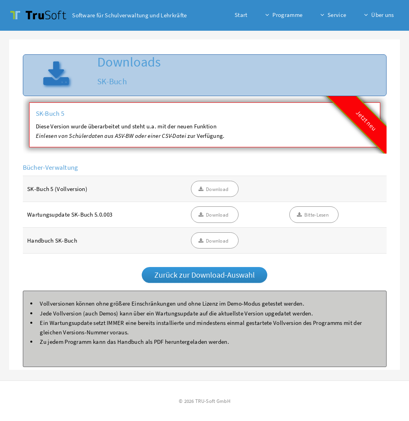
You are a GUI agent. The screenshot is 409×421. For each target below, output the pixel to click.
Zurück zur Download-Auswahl (204, 275)
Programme (287, 15)
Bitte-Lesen (316, 214)
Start (241, 15)
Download (217, 189)
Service (337, 15)
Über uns (382, 15)
